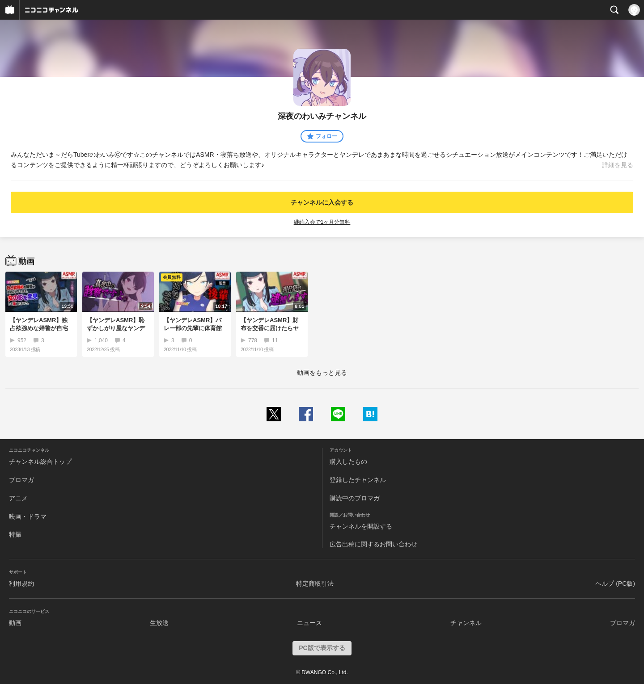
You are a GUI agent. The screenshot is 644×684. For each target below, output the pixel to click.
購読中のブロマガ (355, 498)
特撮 (15, 534)
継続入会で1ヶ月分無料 (322, 222)
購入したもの (348, 461)
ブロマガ (21, 479)
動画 (15, 622)
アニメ (18, 498)
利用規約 (21, 583)
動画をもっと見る (322, 372)
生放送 (159, 622)
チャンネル (466, 622)
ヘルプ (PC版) (615, 583)
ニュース (309, 622)
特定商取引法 (315, 583)
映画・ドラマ (28, 516)
